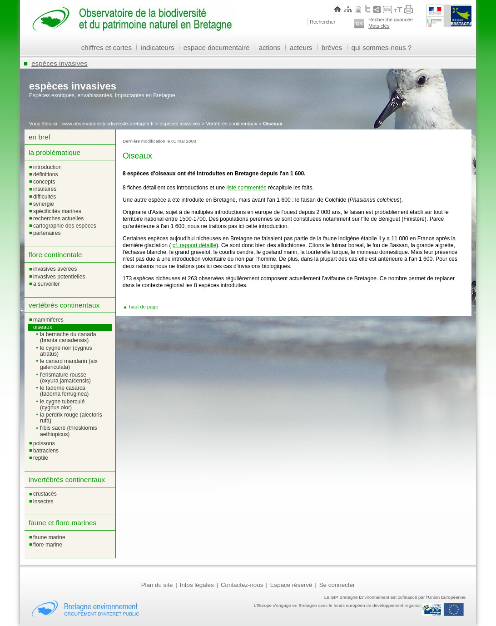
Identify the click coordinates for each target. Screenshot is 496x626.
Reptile (40, 458)
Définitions (45, 174)
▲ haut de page (140, 306)
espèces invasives (59, 63)
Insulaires (44, 189)
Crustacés (45, 494)
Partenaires (47, 233)
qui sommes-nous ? (382, 47)
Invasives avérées (55, 269)
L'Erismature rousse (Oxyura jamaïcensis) (65, 378)
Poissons (44, 443)
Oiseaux (42, 327)
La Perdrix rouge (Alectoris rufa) (71, 418)
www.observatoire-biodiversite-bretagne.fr (107, 123)
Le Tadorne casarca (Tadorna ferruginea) (64, 391)
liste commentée (247, 187)
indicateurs (157, 47)
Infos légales (197, 584)
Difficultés (44, 197)
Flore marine (47, 545)
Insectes (43, 501)
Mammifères (48, 320)
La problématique (54, 152)
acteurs (301, 47)
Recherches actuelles (58, 218)
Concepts (44, 182)
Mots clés (379, 26)
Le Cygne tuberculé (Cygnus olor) (62, 404)
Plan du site (157, 584)
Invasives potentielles (59, 276)
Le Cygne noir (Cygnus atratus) (66, 351)
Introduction (47, 167)
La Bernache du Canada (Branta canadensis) (68, 337)
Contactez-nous (242, 584)
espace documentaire (217, 47)
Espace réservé (291, 584)
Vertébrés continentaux (231, 123)
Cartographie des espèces (64, 226)
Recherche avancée (390, 19)
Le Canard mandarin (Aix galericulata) (69, 364)
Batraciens (46, 450)
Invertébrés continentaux (67, 479)
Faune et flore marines (62, 523)
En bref (39, 137)
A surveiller (46, 284)
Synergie (43, 204)
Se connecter (337, 584)
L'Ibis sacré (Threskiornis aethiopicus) (68, 431)
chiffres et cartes (106, 47)
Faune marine (49, 537)
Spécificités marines (57, 211)
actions (269, 47)
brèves (332, 47)
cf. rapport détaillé (194, 245)
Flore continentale (55, 254)
